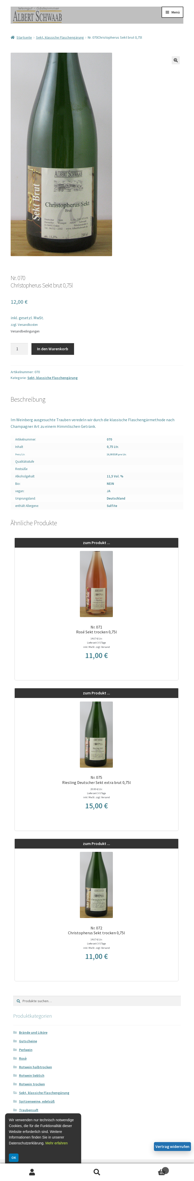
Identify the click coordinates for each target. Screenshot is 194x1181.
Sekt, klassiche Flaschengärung (60, 37)
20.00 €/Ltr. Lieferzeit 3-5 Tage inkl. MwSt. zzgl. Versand (96, 793)
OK (13, 1157)
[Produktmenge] (19, 349)
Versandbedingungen (25, 331)
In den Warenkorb (52, 348)
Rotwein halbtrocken (35, 1067)
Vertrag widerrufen (172, 1146)
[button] (176, 60)
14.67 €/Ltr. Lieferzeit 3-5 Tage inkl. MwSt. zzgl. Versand (96, 642)
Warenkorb (149, 1169)
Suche (97, 1172)
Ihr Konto (32, 1172)
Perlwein (25, 1049)
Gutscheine (28, 1041)
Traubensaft (28, 1110)
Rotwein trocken (32, 1084)
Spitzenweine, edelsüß (37, 1101)
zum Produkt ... (96, 542)
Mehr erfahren (56, 1143)
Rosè (23, 1058)
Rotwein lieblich (31, 1075)
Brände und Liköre (33, 1032)
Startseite (24, 37)
